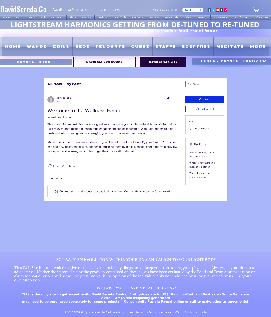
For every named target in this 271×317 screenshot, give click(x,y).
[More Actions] (177, 98)
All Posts (54, 84)
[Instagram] (225, 10)
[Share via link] (68, 166)
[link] (255, 9)
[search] (204, 84)
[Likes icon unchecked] (49, 166)
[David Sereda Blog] (163, 62)
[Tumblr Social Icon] (221, 10)
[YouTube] (217, 10)
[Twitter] (213, 10)
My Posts (73, 84)
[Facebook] (209, 10)
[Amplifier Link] (192, 10)
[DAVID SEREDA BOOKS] (104, 62)
